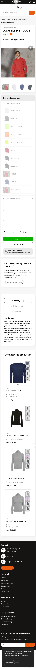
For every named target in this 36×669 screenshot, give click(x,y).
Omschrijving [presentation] (18, 300)
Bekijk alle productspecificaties (13, 40)
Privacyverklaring (6, 622)
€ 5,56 (10, 399)
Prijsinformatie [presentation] (17, 306)
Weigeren (17, 662)
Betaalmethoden (6, 604)
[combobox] (15, 13)
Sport (8, 20)
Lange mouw (23, 20)
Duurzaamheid (5, 586)
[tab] (18, 300)
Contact (3, 601)
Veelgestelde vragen (7, 583)
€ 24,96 (11, 442)
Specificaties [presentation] (17, 311)
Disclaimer (4, 625)
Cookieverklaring (6, 619)
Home (3, 20)
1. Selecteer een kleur (11, 103)
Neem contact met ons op (13, 282)
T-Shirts (14, 20)
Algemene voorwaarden (8, 616)
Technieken (4, 589)
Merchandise (5, 592)
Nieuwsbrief (5, 580)
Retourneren (5, 607)
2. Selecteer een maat (11, 198)
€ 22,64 (11, 485)
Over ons (3, 577)
